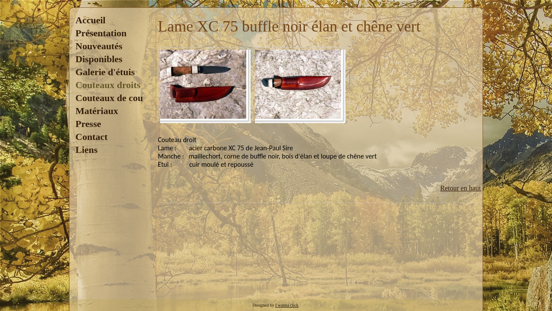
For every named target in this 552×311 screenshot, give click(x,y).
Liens (86, 149)
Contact (91, 136)
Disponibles (98, 59)
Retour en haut (460, 188)
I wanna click (286, 305)
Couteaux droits (108, 84)
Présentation (101, 33)
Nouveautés (98, 46)
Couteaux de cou (109, 97)
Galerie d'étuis (105, 72)
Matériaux (96, 110)
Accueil (90, 20)
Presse (88, 123)
